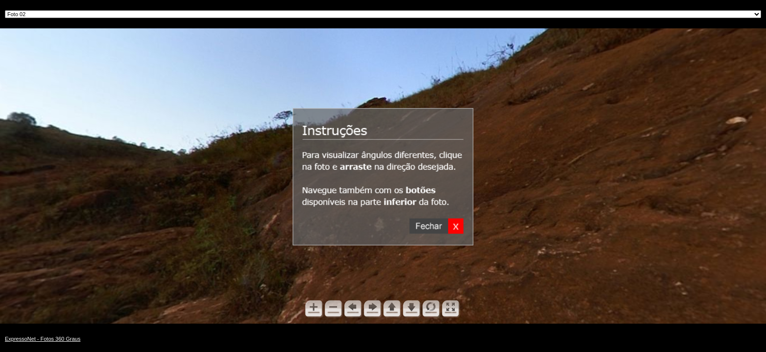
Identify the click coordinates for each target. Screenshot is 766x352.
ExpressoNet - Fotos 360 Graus (43, 339)
